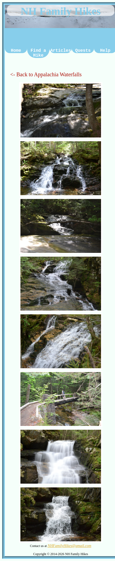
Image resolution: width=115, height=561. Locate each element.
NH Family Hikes (61, 11)
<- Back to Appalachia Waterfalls (46, 77)
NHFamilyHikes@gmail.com (69, 546)
